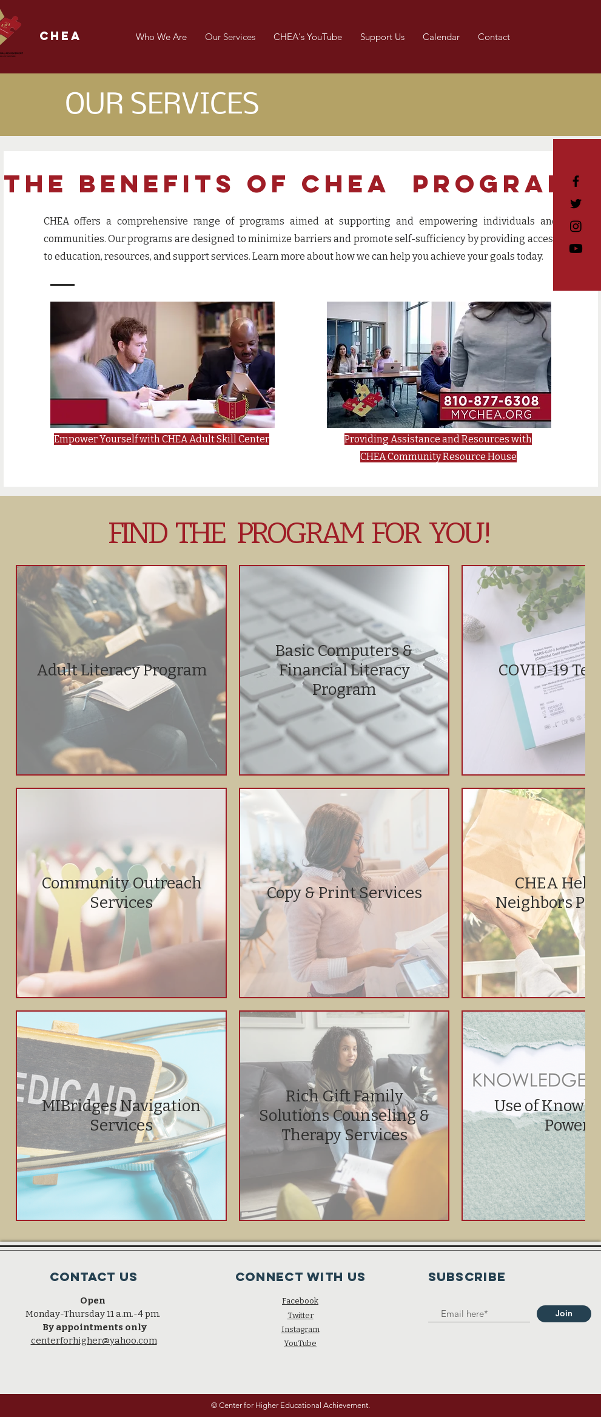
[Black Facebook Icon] (575, 181)
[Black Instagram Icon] (575, 226)
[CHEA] (61, 36)
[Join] (564, 1313)
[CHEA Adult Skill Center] (575, 248)
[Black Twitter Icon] (575, 203)
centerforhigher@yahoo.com (94, 1340)
